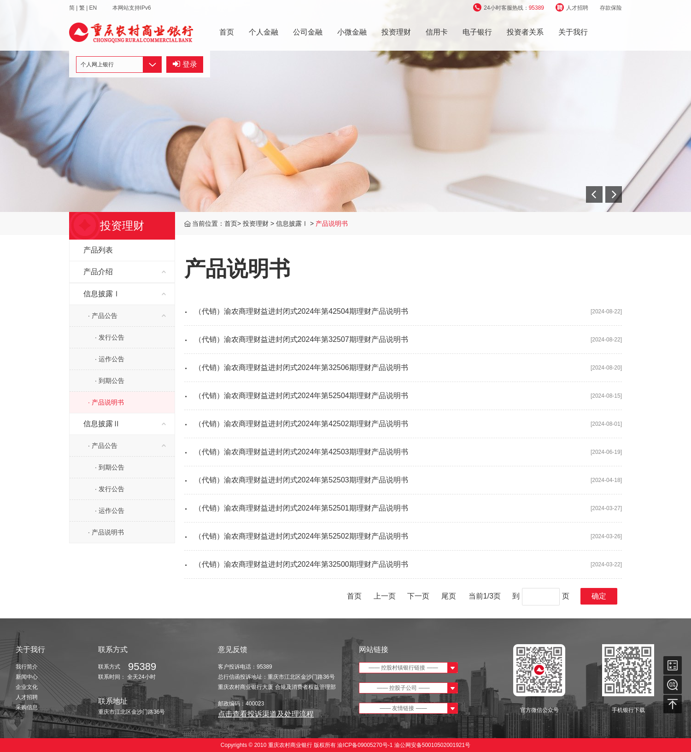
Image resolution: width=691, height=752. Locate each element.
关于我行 (573, 32)
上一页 (385, 596)
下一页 (418, 596)
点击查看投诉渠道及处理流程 (266, 714)
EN (94, 8)
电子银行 (477, 32)
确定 (598, 596)
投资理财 (396, 32)
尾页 (448, 596)
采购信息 (27, 707)
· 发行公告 (109, 337)
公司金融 (307, 32)
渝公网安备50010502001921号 (432, 745)
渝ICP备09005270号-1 (365, 745)
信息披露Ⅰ (293, 223)
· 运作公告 (109, 359)
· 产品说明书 (106, 402)
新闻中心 (27, 677)
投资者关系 (525, 32)
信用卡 (437, 32)
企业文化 (27, 687)
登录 (185, 64)
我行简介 (27, 667)
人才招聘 (572, 8)
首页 (226, 32)
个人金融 (263, 32)
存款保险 (611, 8)
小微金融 (352, 32)
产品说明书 (332, 223)
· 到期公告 (109, 380)
